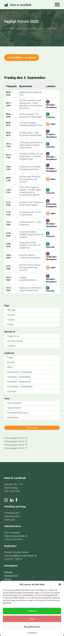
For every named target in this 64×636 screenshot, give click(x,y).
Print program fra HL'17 (15, 448)
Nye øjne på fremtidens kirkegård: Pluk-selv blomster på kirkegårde (31, 234)
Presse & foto (11, 575)
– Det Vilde (10, 362)
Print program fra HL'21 (15, 441)
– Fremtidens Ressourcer (17, 413)
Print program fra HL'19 (15, 444)
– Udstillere (11, 346)
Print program (32, 428)
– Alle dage (10, 310)
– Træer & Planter (13, 408)
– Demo (9, 367)
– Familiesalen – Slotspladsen (19, 386)
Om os (7, 579)
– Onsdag (10, 315)
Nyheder (8, 572)
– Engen (9, 357)
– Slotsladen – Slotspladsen (18, 377)
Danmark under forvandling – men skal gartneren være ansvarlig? (30, 179)
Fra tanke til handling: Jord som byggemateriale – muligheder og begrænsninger (31, 156)
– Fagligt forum (12, 336)
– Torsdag (10, 319)
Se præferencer (32, 626)
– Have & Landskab (14, 341)
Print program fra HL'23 (15, 437)
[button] (59, 584)
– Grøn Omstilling (13, 403)
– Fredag (10, 324)
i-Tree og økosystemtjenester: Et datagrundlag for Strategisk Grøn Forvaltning (31, 145)
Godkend (32, 611)
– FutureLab (11, 391)
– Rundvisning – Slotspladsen (19, 372)
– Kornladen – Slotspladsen (18, 382)
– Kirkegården (12, 417)
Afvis (32, 619)
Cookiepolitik (32, 633)
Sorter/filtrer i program (21, 57)
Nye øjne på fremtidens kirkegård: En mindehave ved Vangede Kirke (30, 245)
